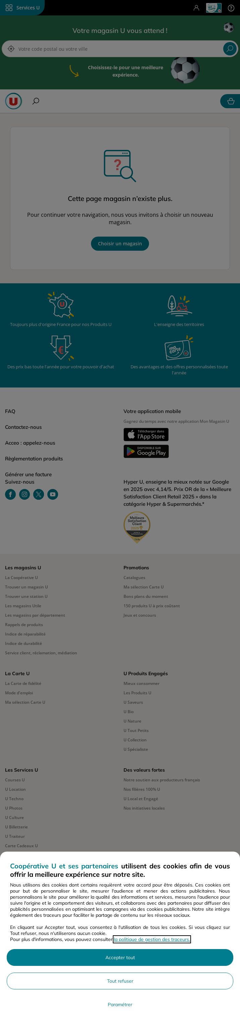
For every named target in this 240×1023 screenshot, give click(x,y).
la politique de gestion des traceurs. (152, 939)
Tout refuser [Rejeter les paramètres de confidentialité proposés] (120, 981)
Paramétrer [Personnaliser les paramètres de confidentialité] (120, 1004)
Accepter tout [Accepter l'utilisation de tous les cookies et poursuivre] (120, 957)
